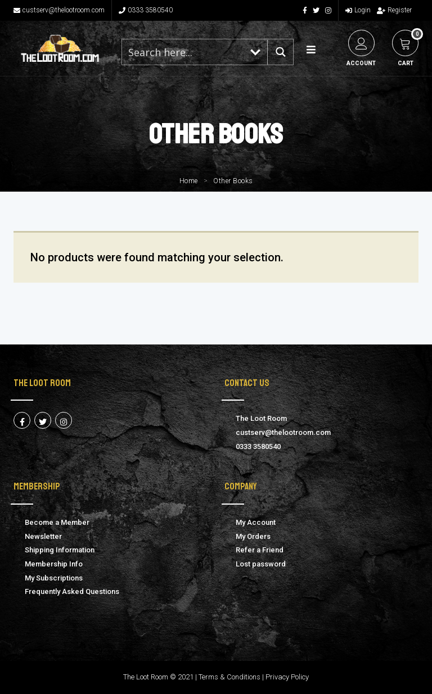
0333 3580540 (146, 10)
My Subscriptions (54, 578)
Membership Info (54, 564)
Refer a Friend (260, 550)
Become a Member (57, 522)
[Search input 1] (182, 52)
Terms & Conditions (229, 677)
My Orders (253, 536)
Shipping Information (59, 550)
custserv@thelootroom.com (59, 10)
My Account (256, 522)
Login (358, 10)
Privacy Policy (287, 677)
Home (188, 181)
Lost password (261, 564)
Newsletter (43, 536)
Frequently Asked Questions (72, 591)
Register (394, 10)
